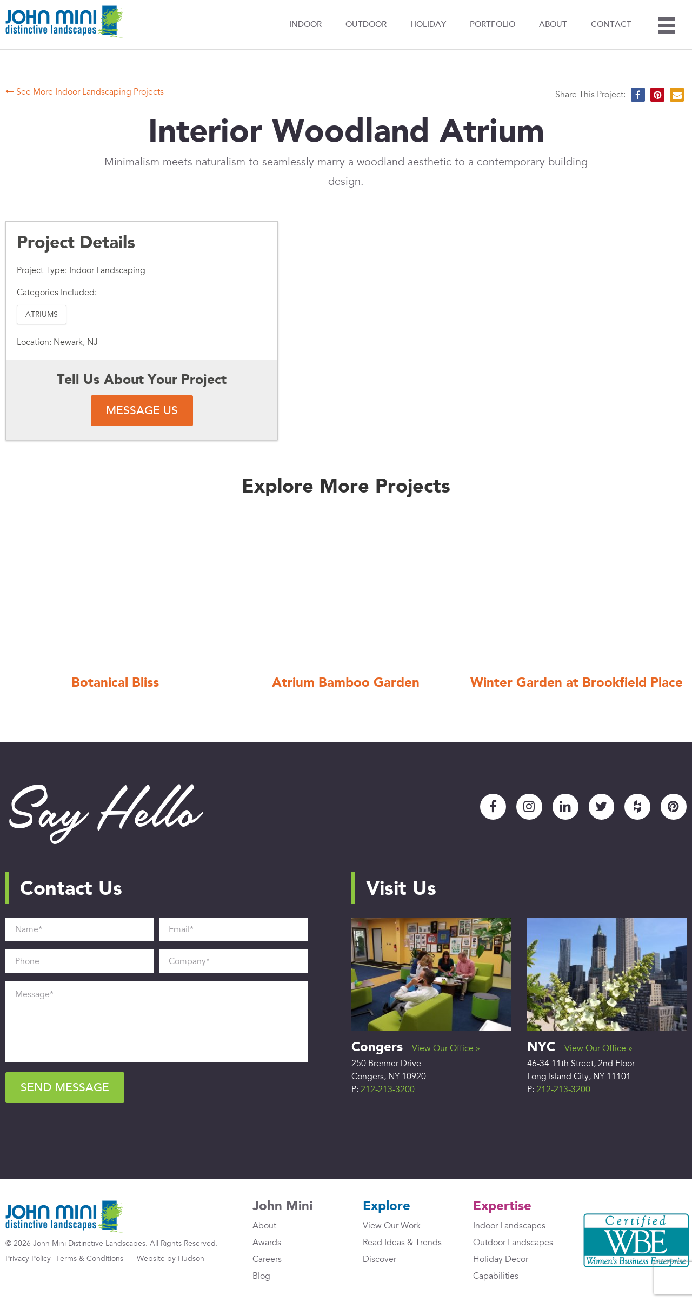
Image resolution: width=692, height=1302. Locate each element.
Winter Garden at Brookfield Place (576, 683)
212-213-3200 (388, 1089)
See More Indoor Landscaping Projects (84, 92)
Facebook (492, 807)
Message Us (142, 410)
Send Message (65, 1087)
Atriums (41, 314)
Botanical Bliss (115, 683)
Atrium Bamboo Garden (346, 683)
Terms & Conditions (89, 1259)
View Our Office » (446, 1048)
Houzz (637, 807)
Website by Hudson (170, 1259)
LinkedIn (565, 807)
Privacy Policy (28, 1259)
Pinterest (674, 807)
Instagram (529, 807)
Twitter (601, 807)
